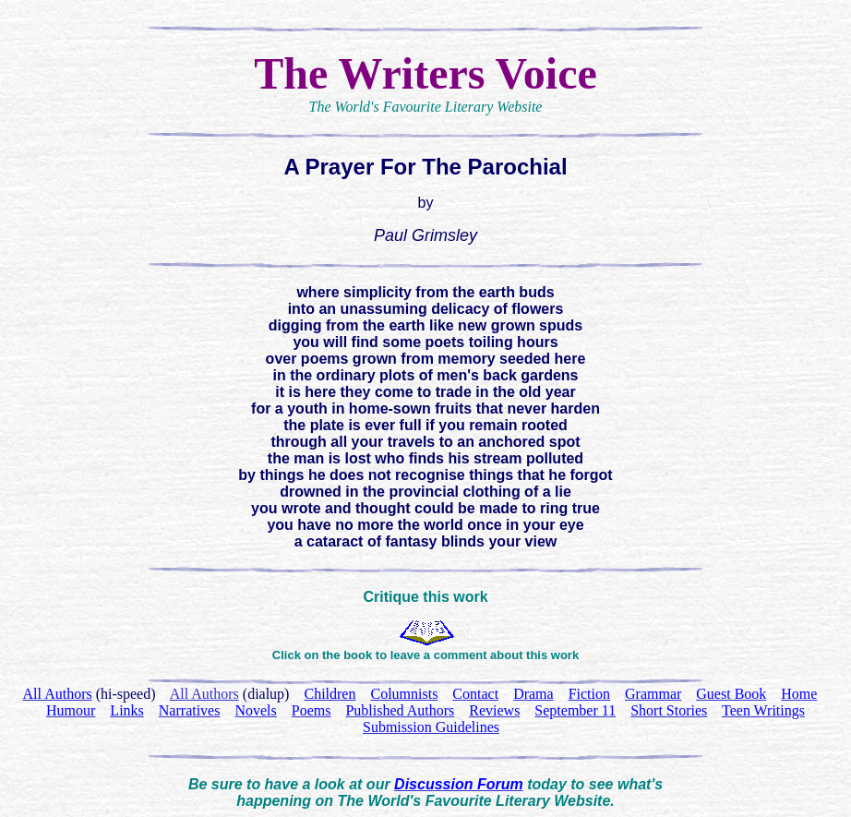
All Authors (204, 694)
